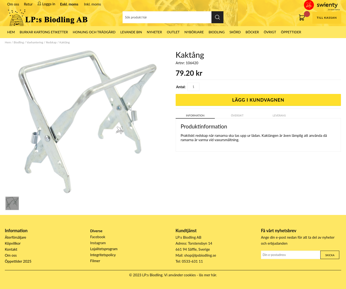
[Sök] (173, 17)
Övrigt (270, 32)
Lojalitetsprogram (103, 249)
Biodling (217, 32)
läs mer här (207, 275)
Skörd (235, 32)
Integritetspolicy (103, 255)
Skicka (329, 255)
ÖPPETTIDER (291, 32)
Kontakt (11, 249)
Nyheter (154, 32)
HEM (11, 32)
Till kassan (327, 17)
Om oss (13, 4)
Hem (8, 42)
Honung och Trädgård (94, 32)
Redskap (51, 42)
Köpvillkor (13, 243)
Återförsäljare (15, 237)
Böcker (252, 32)
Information (195, 115)
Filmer (95, 261)
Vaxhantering (35, 42)
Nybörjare (194, 32)
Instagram (98, 243)
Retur (28, 4)
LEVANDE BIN (131, 32)
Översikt (237, 115)
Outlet (173, 32)
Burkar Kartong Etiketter (44, 32)
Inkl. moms (92, 4)
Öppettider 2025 (18, 261)
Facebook (97, 237)
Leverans (279, 115)
